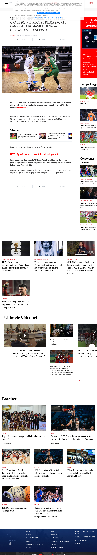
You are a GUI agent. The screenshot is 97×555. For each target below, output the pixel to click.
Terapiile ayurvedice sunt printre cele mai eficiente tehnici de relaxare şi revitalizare (61, 342)
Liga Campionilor (32, 538)
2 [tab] (87, 51)
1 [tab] (85, 51)
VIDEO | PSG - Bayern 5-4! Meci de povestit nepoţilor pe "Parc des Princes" (27, 136)
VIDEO (28, 532)
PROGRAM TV (30, 547)
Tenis (52, 532)
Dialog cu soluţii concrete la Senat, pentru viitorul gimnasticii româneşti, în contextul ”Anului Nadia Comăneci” (29, 353)
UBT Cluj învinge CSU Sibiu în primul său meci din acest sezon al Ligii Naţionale (48, 473)
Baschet (12, 35)
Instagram (15, 543)
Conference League (86, 179)
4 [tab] (90, 51)
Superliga (29, 535)
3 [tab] (88, 51)
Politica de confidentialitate (57, 17)
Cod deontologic (80, 540)
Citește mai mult (9, 443)
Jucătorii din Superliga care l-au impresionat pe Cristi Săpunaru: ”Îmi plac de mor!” (16, 304)
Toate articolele (91, 400)
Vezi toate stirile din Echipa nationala (81, 381)
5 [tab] (91, 51)
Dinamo (4, 298)
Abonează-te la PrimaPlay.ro (60, 541)
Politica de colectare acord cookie (41, 17)
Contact (53, 544)
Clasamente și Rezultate (34, 544)
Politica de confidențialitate (85, 537)
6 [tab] (93, 51)
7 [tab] (95, 51)
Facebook (9, 543)
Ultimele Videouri (20, 317)
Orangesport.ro (72, 259)
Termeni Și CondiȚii (57, 547)
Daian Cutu (26, 35)
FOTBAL (28, 541)
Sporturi (54, 535)
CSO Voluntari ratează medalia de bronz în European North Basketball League (80, 473)
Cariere (77, 543)
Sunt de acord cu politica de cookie (48, 12)
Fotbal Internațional (8, 259)
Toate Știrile (55, 538)
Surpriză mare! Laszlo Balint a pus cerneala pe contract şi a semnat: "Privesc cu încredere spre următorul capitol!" (56, 136)
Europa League (84, 101)
